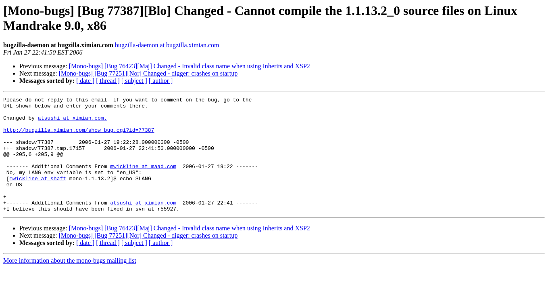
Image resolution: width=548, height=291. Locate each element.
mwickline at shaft (38, 195)
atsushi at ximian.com (143, 224)
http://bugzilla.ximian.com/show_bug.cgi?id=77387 (78, 137)
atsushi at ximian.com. (72, 122)
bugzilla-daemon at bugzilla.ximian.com (167, 45)
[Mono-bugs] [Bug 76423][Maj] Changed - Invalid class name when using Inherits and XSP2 (189, 66)
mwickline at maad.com (143, 180)
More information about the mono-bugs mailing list (69, 283)
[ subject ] (134, 80)
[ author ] (161, 80)
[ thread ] (108, 80)
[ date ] (85, 80)
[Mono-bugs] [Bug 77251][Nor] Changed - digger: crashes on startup (148, 73)
